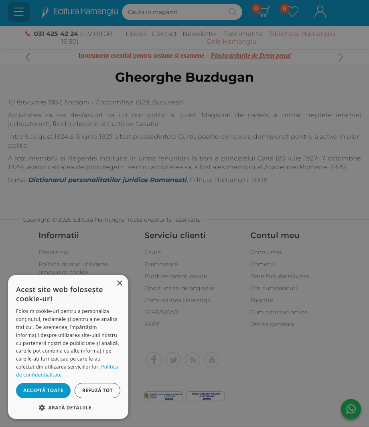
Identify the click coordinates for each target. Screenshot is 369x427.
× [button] (119, 284)
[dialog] (68, 347)
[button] (68, 407)
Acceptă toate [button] (43, 390)
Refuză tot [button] (97, 390)
